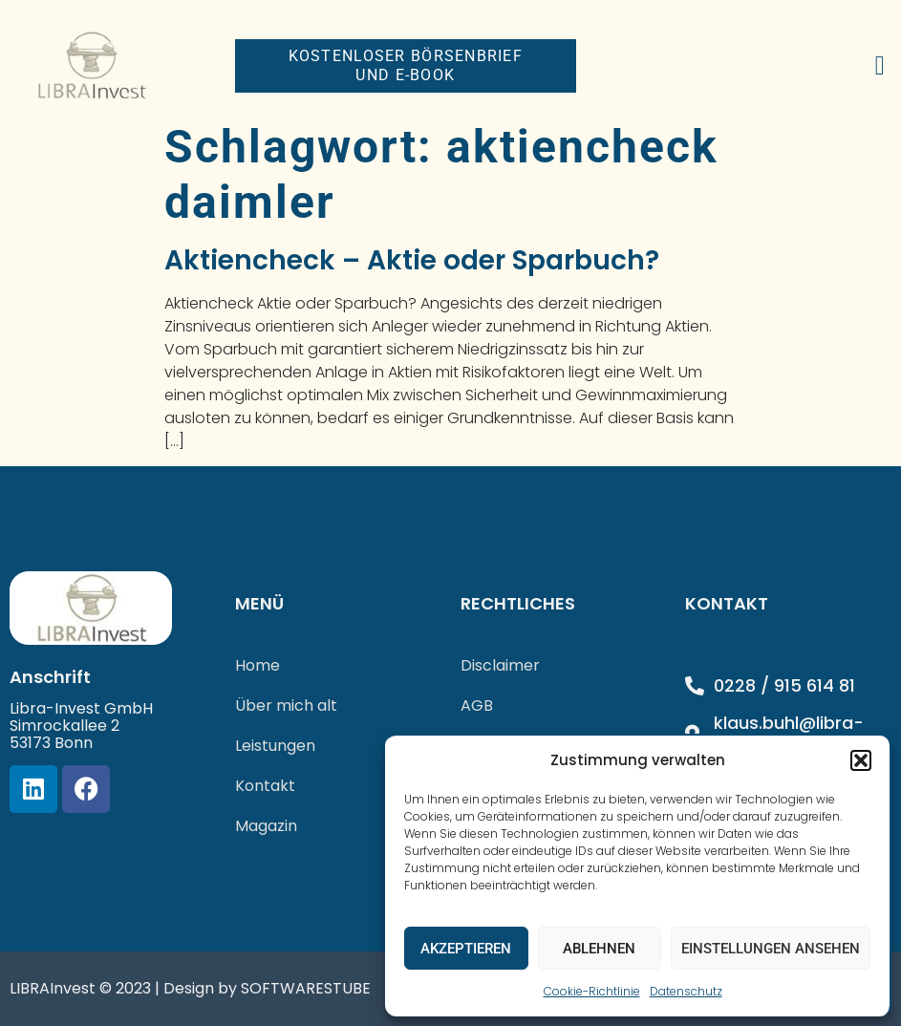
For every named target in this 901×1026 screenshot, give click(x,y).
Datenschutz (686, 991)
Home (257, 665)
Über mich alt (286, 705)
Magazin (266, 826)
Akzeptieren (465, 948)
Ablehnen (599, 948)
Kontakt (265, 786)
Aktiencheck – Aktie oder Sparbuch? (411, 260)
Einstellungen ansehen (770, 948)
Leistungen (275, 746)
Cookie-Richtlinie (592, 991)
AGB (477, 705)
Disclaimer (500, 665)
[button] (860, 760)
